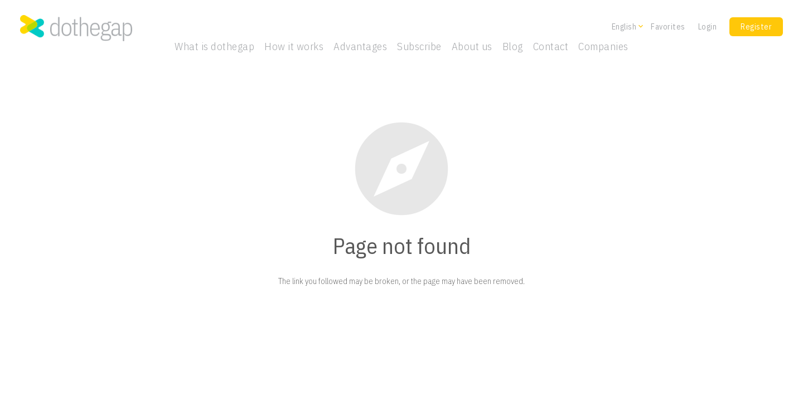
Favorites (668, 27)
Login (707, 27)
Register (756, 27)
